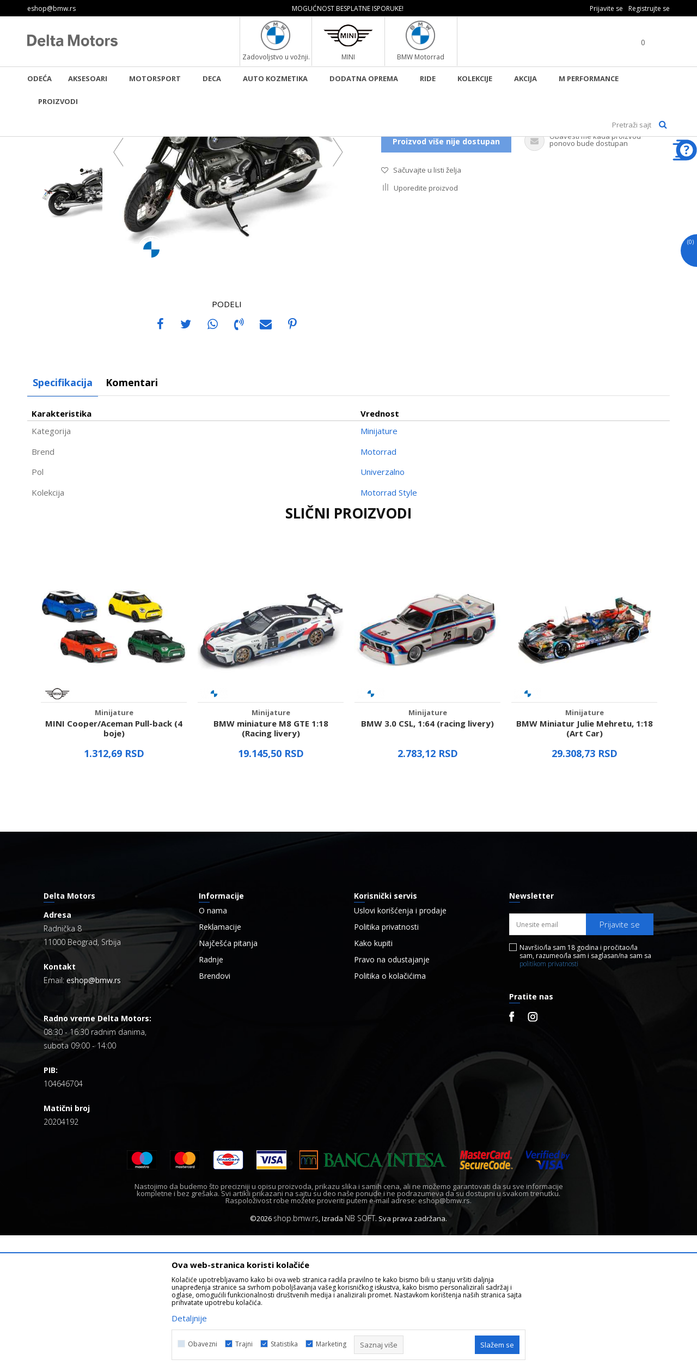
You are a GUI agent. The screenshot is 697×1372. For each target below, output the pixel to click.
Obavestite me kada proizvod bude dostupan (471, 250)
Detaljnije (189, 1318)
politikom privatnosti (548, 1100)
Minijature (178, 144)
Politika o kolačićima (390, 1112)
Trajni (244, 1344)
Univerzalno (382, 608)
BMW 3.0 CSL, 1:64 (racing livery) (427, 860)
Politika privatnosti (386, 1063)
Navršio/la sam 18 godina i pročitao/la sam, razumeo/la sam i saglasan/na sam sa (585, 1092)
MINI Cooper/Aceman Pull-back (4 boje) (113, 865)
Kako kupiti (373, 1080)
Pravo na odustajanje (392, 1096)
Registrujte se (649, 8)
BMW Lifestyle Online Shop (71, 144)
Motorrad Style (388, 629)
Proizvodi (139, 144)
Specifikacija (63, 519)
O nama (213, 1047)
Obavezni (202, 1344)
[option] (348, 8)
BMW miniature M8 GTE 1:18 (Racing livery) (270, 865)
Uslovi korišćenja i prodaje (400, 1047)
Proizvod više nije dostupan (446, 278)
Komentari (132, 519)
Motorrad (378, 588)
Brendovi (214, 1112)
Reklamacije (220, 1063)
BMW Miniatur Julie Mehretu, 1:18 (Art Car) (584, 865)
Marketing (331, 1344)
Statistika (284, 1344)
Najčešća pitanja (228, 1080)
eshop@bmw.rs (93, 1117)
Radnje (211, 1096)
